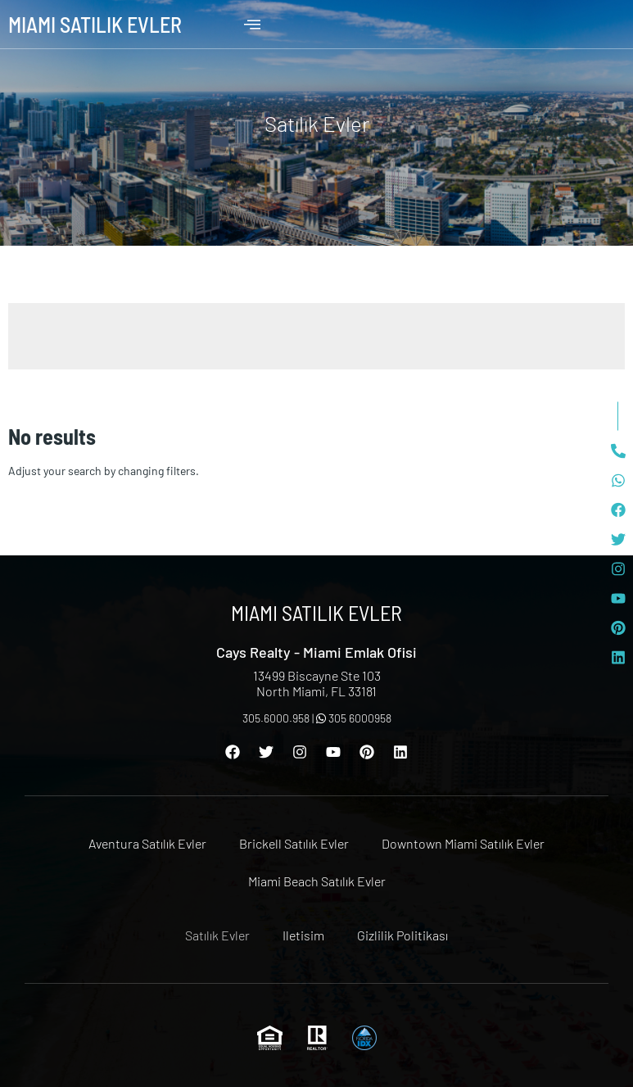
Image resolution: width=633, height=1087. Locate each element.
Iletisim (303, 935)
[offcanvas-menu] (252, 24)
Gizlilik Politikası (402, 935)
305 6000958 (353, 718)
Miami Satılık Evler (95, 24)
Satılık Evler (217, 935)
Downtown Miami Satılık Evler (463, 843)
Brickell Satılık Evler (294, 843)
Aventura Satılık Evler (147, 843)
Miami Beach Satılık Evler (317, 881)
